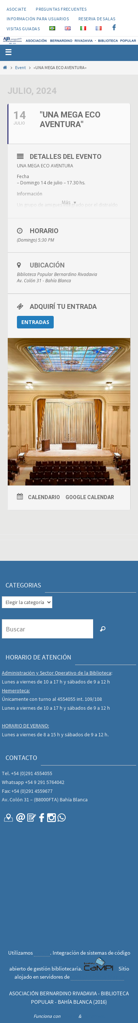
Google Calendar (90, 497)
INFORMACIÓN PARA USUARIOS (38, 18)
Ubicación (47, 265)
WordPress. (93, 1016)
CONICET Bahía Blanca (97, 976)
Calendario (44, 497)
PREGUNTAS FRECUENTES (61, 9)
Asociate (16, 9)
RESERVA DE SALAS (96, 18)
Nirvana (69, 1016)
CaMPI (42, 952)
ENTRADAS (35, 321)
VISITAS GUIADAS (23, 28)
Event (20, 67)
